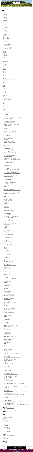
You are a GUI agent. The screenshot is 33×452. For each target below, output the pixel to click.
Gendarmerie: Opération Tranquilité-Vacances (8, 178)
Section (6, 441)
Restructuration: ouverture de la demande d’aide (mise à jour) (10, 131)
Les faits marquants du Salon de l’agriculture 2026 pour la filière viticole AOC (11, 124)
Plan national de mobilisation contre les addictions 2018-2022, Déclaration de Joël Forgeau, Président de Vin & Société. (15, 386)
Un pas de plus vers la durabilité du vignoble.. (8, 200)
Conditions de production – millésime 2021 (7, 45)
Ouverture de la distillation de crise (7, 120)
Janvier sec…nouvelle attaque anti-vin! (7, 366)
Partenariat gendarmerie (5, 88)
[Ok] (32, 450)
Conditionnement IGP (5, 41)
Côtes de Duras (4, 52)
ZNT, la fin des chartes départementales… (8, 292)
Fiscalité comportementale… (6, 207)
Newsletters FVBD (4, 85)
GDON (15, 6)
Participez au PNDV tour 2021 (7, 277)
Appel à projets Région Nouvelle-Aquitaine (8, 326)
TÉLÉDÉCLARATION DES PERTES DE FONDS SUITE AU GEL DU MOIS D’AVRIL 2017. (13, 401)
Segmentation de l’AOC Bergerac (7, 151)
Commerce (6, 407)
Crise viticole (5, 134)
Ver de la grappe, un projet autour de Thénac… (8, 367)
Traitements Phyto (4, 106)
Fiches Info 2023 (4, 67)
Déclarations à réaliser (12, 6)
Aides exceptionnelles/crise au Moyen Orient (8, 118)
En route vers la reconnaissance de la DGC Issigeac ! (9, 162)
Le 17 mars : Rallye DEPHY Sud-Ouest (7, 268)
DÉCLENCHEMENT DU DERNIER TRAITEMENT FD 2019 (9, 423)
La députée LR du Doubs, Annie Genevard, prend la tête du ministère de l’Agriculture (12, 190)
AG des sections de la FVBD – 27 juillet (7, 328)
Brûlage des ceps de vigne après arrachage (8, 165)
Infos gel (3, 75)
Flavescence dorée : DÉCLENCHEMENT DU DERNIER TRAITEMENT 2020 (11, 325)
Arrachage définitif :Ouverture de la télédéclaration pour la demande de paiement (12, 169)
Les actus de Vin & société (6, 226)
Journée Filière (4, 78)
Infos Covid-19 (4, 74)
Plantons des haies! (5, 282)
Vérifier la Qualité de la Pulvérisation (7, 379)
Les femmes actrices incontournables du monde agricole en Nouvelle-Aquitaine (11, 353)
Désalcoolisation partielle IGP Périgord (6, 57)
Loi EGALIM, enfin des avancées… (7, 356)
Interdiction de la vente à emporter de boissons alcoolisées (9, 289)
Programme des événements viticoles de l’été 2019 (9, 380)
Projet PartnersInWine (6, 275)
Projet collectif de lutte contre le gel (7, 333)
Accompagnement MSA (6, 284)
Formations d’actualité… (6, 421)
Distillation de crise (5, 243)
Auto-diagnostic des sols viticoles (6, 27)
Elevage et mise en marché (5, 61)
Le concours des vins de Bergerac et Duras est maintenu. (9, 287)
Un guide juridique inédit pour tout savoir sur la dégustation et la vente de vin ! (11, 406)
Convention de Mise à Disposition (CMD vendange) (9, 373)
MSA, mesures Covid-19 (6, 350)
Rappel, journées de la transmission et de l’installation (9, 306)
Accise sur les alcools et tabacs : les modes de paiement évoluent (10, 236)
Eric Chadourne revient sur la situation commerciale (9, 295)
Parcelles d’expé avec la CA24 (7, 264)
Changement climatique (6, 105)
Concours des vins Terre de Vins (7, 299)
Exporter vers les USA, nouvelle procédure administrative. (9, 312)
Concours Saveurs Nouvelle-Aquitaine (6, 40)
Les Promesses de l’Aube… (6, 260)
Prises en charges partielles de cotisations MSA (8, 199)
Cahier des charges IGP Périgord (7, 305)
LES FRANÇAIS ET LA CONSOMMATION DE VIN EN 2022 (10, 223)
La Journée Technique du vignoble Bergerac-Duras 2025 (9, 110)
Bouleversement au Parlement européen (8, 369)
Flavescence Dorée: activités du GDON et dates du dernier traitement (10, 205)
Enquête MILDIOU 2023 (6, 240)
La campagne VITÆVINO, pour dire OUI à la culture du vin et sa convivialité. (11, 168)
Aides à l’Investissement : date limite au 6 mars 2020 (9, 355)
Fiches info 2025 (4, 69)
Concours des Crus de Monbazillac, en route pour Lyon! (9, 432)
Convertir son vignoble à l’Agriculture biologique (8, 261)
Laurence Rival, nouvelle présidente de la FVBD (8, 241)
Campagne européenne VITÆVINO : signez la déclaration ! (10, 410)
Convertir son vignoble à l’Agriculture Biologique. (8, 281)
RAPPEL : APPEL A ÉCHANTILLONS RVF (8, 400)
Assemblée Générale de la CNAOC (7, 233)
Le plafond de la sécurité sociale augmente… (8, 258)
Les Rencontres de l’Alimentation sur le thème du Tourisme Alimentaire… (11, 229)
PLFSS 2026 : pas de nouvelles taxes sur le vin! (8, 138)
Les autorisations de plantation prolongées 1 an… (8, 338)
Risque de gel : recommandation (7, 267)
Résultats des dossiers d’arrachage (7, 185)
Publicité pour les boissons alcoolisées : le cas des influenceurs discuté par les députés (12, 246)
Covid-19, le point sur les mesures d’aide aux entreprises (9, 308)
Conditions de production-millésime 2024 (7, 48)
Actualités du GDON (6, 424)
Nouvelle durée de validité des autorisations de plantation (9, 121)
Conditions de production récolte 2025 (7, 144)
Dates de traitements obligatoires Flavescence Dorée (9, 209)
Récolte (3, 96)
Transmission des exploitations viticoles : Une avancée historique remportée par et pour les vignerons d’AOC (14, 171)
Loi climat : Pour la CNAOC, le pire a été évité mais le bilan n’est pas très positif (11, 278)
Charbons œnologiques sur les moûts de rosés (8, 321)
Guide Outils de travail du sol (5, 71)
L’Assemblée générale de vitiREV (7, 224)
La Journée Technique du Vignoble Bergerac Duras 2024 (8, 79)
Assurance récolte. (5, 248)
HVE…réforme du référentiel (6, 250)
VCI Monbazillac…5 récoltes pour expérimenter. (8, 391)
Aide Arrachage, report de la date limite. (7, 125)
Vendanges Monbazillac (5, 108)
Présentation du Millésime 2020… (7, 301)
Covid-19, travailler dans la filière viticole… (8, 340)
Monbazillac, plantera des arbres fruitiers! (8, 360)
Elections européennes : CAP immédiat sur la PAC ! (9, 206)
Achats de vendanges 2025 (6, 145)
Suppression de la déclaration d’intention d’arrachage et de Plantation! (11, 374)
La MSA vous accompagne (6, 304)
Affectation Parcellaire (5, 14)
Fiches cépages (5, 33)
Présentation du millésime (5, 93)
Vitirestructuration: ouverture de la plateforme (8, 176)
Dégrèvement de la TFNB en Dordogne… (8, 230)
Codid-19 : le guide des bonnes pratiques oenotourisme (9, 335)
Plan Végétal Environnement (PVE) (7, 271)
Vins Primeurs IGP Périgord (6, 188)
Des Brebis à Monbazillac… (6, 397)
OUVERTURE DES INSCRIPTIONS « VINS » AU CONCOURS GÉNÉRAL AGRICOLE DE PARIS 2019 (14, 394)
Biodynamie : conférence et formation (7, 274)
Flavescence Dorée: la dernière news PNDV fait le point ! (9, 195)
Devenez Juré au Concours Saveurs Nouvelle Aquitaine (9, 193)
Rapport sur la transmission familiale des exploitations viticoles (10, 265)
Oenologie (4, 86)
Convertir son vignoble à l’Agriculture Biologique (8, 384)
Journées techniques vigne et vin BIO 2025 (8, 180)
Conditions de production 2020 (7, 319)
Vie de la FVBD (21, 6)
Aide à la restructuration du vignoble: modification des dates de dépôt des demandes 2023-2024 (13, 214)
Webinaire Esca (5, 128)
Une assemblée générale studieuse (7, 148)
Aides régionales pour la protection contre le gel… (9, 362)
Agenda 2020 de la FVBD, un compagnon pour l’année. (9, 363)
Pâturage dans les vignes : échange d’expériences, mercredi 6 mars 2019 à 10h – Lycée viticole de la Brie (14, 383)
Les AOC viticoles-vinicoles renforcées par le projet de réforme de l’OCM (11, 280)
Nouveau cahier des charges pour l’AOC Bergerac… (9, 435)
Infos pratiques (25, 6)
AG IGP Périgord (4, 21)
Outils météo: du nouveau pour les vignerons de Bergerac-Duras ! (10, 158)
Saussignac (4, 102)
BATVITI (3, 28)
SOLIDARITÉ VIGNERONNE (6, 390)
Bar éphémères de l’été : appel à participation (8, 377)
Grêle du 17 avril (5, 343)
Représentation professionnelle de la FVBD (7, 99)
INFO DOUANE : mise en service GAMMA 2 (8, 156)
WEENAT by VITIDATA (5, 112)
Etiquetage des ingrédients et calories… (8, 263)
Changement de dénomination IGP (6, 34)
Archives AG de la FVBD (5, 23)
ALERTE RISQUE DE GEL (6, 427)
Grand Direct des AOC (6, 139)
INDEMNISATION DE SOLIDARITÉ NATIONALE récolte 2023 (10, 189)
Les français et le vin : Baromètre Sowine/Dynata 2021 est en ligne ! (10, 294)
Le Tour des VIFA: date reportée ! (7, 197)
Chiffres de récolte (4, 35)
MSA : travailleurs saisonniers (6, 322)
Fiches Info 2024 (4, 68)
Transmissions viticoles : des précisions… (8, 166)
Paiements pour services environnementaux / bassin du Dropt (10, 142)
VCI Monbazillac (5, 437)
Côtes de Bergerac (4, 51)
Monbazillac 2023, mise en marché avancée (8, 213)
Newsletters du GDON (5, 84)
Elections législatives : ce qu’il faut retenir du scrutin (9, 202)
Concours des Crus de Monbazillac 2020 (8, 314)
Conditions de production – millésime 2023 (7, 47)
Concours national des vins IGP (7, 135)
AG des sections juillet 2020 (5, 16)
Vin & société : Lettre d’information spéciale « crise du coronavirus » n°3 (11, 336)
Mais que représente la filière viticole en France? (8, 220)
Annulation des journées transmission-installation (8, 352)
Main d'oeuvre (6, 425)
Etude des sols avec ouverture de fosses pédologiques (9, 430)
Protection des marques (5, 95)
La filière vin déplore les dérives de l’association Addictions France (10, 137)
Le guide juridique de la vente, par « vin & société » (9, 408)
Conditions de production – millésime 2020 (7, 44)
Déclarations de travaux (5, 55)
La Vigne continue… (6, 345)
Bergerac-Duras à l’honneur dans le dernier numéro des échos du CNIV (11, 172)
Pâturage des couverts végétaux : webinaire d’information (9, 155)
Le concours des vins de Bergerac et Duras (8, 244)
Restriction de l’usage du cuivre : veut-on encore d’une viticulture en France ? (11, 132)
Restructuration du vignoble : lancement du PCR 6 (9, 141)
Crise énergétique (5, 253)
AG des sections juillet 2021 (5, 17)
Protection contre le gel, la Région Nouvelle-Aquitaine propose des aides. (11, 396)
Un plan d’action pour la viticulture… (7, 219)
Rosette (3, 101)
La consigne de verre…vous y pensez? (7, 291)
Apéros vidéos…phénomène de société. (8, 342)
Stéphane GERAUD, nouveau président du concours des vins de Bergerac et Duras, (12, 216)
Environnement (4, 62)
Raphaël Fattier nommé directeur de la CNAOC (8, 217)
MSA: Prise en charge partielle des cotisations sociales (9, 210)
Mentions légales (4, 82)
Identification (4, 72)
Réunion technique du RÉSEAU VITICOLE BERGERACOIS (10, 359)
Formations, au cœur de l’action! (7, 257)
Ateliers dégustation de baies (6, 196)
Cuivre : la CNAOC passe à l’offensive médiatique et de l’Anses (10, 127)
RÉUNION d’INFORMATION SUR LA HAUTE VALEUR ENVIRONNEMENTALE (11, 376)
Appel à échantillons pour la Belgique (7, 285)
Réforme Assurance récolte (6, 251)
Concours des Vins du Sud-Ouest (6, 38)
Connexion (28, 6)
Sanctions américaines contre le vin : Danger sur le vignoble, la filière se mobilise (12, 357)
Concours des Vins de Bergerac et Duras (7, 37)
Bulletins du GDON (4, 30)
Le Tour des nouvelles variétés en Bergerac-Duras (9, 154)
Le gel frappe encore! (6, 288)
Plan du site (15, 447)
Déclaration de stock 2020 (6, 318)
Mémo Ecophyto (4, 81)
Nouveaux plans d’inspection (6, 203)
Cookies (3, 50)
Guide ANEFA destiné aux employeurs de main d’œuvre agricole (10, 182)
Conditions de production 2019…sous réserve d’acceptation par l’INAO (11, 372)
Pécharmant (4, 89)
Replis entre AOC (4, 98)
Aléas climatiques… (6, 247)
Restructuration (6, 438)
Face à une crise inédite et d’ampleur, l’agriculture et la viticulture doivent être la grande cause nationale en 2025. (15, 192)
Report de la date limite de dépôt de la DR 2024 (8, 179)
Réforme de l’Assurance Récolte (7, 254)
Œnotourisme (6, 444)
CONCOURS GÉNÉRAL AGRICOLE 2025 (8, 186)
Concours (6, 411)
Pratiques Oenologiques (5, 92)
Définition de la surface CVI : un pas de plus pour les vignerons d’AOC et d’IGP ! (12, 149)
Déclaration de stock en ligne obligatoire (8, 417)
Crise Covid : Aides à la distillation (7, 329)
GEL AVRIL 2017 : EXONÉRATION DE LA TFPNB (9, 403)
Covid (5, 414)
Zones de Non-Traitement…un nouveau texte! (8, 270)
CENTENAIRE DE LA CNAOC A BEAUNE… (8, 212)
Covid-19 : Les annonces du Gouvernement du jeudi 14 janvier (10, 302)
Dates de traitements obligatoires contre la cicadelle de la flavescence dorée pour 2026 (12, 117)
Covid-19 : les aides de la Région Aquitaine (8, 349)
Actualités (4, 6)
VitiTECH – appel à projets (6, 231)
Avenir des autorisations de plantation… (8, 315)
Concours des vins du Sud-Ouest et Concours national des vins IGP (10, 175)
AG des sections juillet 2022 (5, 18)
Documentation (7, 6)
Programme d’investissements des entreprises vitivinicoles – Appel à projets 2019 (12, 393)
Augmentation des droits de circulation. (7, 389)
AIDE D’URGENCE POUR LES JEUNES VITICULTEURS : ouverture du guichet (12, 159)
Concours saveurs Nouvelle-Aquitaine (7, 413)
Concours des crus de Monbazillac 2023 (8, 237)
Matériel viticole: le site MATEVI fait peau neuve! (8, 183)
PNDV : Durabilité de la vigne (5, 91)
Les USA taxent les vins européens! (7, 370)
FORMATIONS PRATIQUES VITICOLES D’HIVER (9, 234)
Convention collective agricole (7, 297)
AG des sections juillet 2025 (5, 20)
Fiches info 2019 (4, 64)
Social (3, 103)
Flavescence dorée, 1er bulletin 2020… (7, 332)
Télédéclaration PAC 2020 (6, 346)
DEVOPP (3, 58)
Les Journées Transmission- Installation (7, 309)
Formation (6, 420)
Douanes (6, 415)
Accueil (2, 6)
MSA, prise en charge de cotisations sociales (8, 311)
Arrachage (4, 24)
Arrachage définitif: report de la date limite (8, 161)
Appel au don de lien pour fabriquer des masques (8, 339)
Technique (18, 6)
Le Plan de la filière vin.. (6, 227)
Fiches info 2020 (4, 65)
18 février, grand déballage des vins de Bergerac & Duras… (9, 298)
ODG (5, 434)
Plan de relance (5, 316)
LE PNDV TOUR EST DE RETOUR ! (7, 428)
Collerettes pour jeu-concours (6, 323)
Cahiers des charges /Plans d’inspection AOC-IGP (8, 31)
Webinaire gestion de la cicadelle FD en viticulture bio (9, 122)
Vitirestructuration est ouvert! (6, 387)
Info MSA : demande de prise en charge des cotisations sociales (10, 152)
